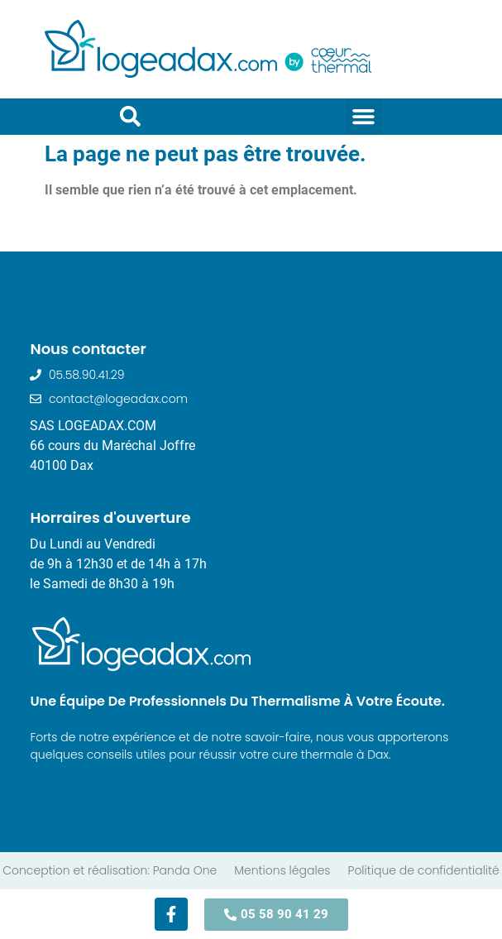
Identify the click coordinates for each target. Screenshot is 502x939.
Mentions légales (282, 870)
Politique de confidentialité (423, 870)
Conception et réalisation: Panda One (109, 870)
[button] (364, 116)
